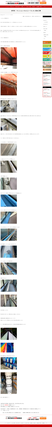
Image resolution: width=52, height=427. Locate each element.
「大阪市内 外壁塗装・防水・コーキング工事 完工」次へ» (30, 412)
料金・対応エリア (18, 6)
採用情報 (45, 36)
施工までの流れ (29, 6)
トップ (7, 6)
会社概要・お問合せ (39, 6)
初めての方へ (12, 6)
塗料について (23, 6)
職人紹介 (33, 6)
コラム (44, 6)
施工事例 (45, 30)
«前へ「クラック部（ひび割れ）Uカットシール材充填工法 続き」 (12, 412)
